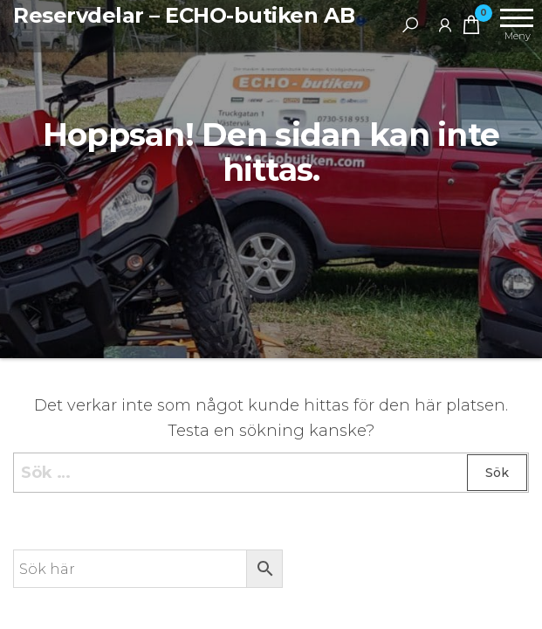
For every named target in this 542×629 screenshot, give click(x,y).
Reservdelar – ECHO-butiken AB (183, 15)
